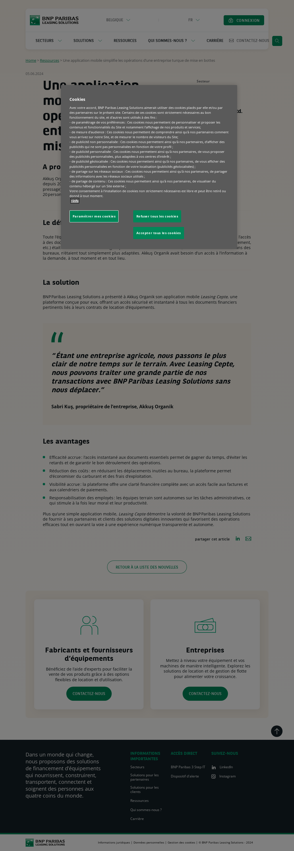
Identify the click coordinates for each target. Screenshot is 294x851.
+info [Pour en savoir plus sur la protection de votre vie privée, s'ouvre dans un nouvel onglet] (75, 201)
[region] (149, 167)
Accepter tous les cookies (158, 233)
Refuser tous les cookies (157, 216)
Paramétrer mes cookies (94, 216)
